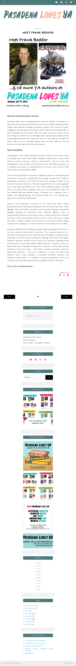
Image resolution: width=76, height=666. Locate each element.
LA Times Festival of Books (35, 643)
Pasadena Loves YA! (14, 663)
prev (67, 296)
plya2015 (28, 614)
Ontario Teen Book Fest (34, 646)
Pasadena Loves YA (32, 315)
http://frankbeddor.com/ (23, 266)
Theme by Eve (69, 663)
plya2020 (28, 622)
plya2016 (28, 616)
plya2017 (28, 619)
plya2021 (28, 624)
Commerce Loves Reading (35, 640)
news (27, 611)
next (9, 296)
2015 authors (30, 605)
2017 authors (30, 608)
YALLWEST (29, 653)
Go (49, 377)
